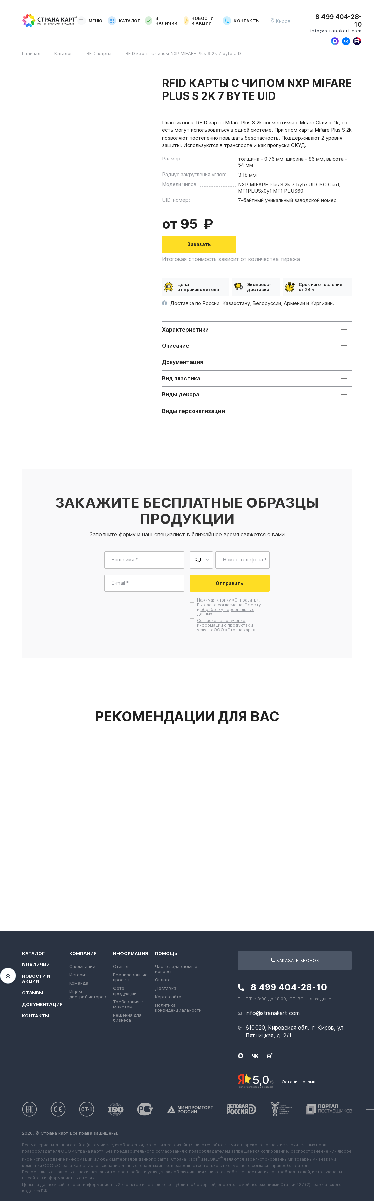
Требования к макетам (128, 1004)
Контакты (241, 20)
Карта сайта (168, 996)
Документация (42, 1004)
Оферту (252, 604)
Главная (32, 53)
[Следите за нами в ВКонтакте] (346, 41)
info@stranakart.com (336, 30)
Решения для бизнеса (127, 1017)
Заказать (221, 244)
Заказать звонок (295, 960)
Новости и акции (199, 21)
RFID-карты (100, 53)
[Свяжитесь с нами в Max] (335, 41)
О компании (82, 966)
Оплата (163, 979)
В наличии (161, 21)
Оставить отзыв (298, 1081)
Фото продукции (125, 990)
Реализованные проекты (130, 977)
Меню (90, 20)
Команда (78, 983)
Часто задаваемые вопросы (176, 969)
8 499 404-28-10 (338, 20)
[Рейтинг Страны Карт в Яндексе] (256, 1080)
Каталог (124, 20)
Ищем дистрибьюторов (87, 994)
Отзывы (32, 992)
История (78, 974)
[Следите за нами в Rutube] (357, 41)
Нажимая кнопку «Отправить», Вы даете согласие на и (229, 607)
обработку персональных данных (225, 612)
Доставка (165, 988)
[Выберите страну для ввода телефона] (201, 560)
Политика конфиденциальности (178, 1007)
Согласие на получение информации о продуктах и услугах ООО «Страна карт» (226, 625)
